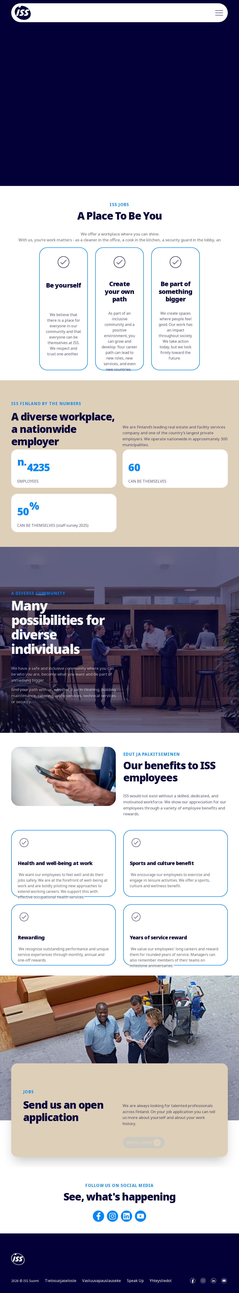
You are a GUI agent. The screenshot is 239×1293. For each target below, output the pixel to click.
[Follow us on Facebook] (98, 1214)
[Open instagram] (203, 1279)
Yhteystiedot (161, 1279)
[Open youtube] (224, 1279)
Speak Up (135, 1279)
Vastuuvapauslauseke (101, 1279)
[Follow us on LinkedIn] (126, 1214)
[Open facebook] (193, 1279)
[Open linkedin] (213, 1279)
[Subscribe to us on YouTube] (140, 1214)
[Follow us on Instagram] (112, 1214)
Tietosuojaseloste (60, 1279)
